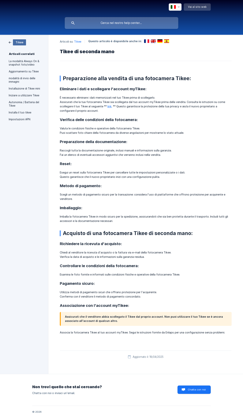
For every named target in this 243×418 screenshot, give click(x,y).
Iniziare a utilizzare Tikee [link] (24, 95)
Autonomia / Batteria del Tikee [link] (24, 104)
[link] (17, 42)
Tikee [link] (77, 41)
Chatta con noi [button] (197, 389)
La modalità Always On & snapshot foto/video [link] (24, 63)
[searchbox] (121, 23)
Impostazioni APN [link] (19, 119)
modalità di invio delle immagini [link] (22, 80)
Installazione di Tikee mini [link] (24, 88)
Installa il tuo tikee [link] (20, 112)
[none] (175, 7)
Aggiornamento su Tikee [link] (24, 71)
